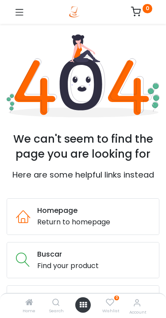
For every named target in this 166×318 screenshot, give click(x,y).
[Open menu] (83, 304)
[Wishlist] (110, 302)
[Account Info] (137, 303)
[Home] (29, 303)
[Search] (56, 303)
